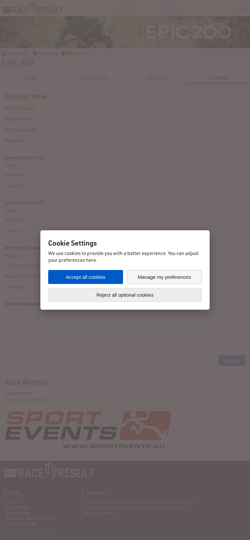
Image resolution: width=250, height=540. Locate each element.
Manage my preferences (164, 277)
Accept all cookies (85, 277)
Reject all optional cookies (125, 295)
